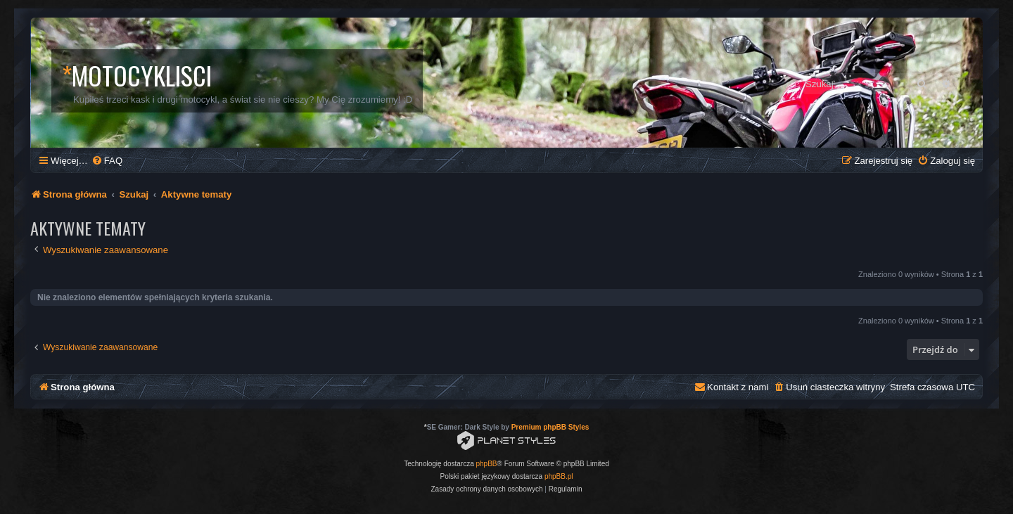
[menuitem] (106, 160)
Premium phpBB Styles (550, 427)
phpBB (486, 464)
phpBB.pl (558, 476)
